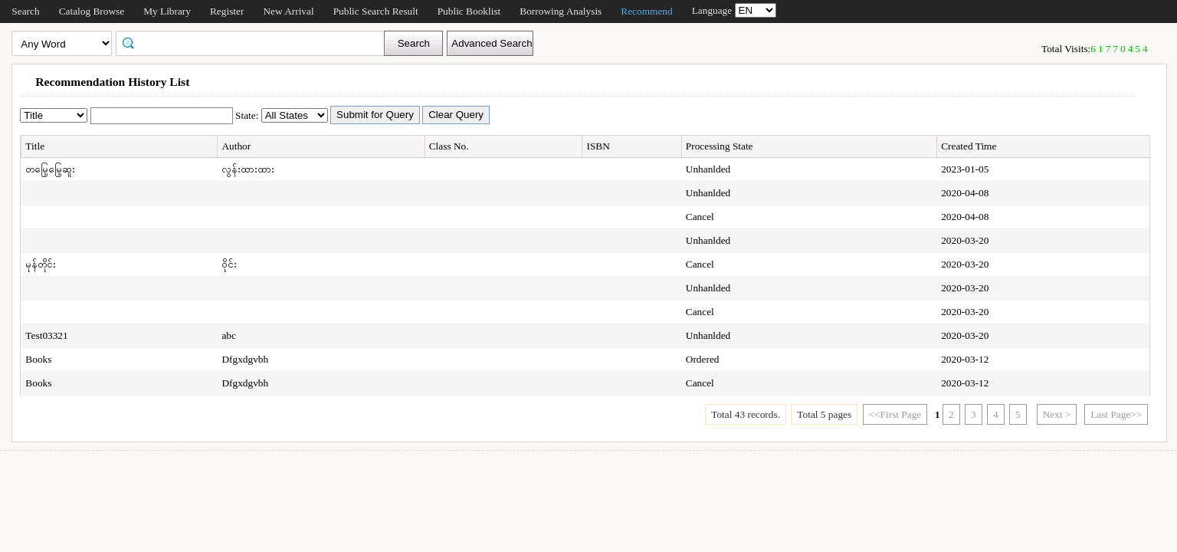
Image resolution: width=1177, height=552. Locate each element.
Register (227, 11)
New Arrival (288, 11)
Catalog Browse (92, 11)
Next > (1057, 414)
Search (25, 11)
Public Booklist (469, 11)
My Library (167, 11)
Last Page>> (1116, 414)
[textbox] (255, 42)
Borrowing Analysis (561, 11)
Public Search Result (375, 11)
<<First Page (895, 414)
